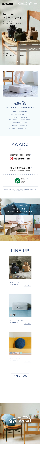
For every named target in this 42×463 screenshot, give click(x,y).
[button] (17, 61)
